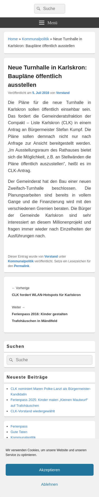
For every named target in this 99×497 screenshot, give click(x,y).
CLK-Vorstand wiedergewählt (33, 411)
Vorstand (63, 93)
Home (13, 39)
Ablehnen (49, 484)
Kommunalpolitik (35, 39)
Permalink (21, 266)
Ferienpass (19, 426)
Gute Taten (19, 432)
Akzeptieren (49, 470)
